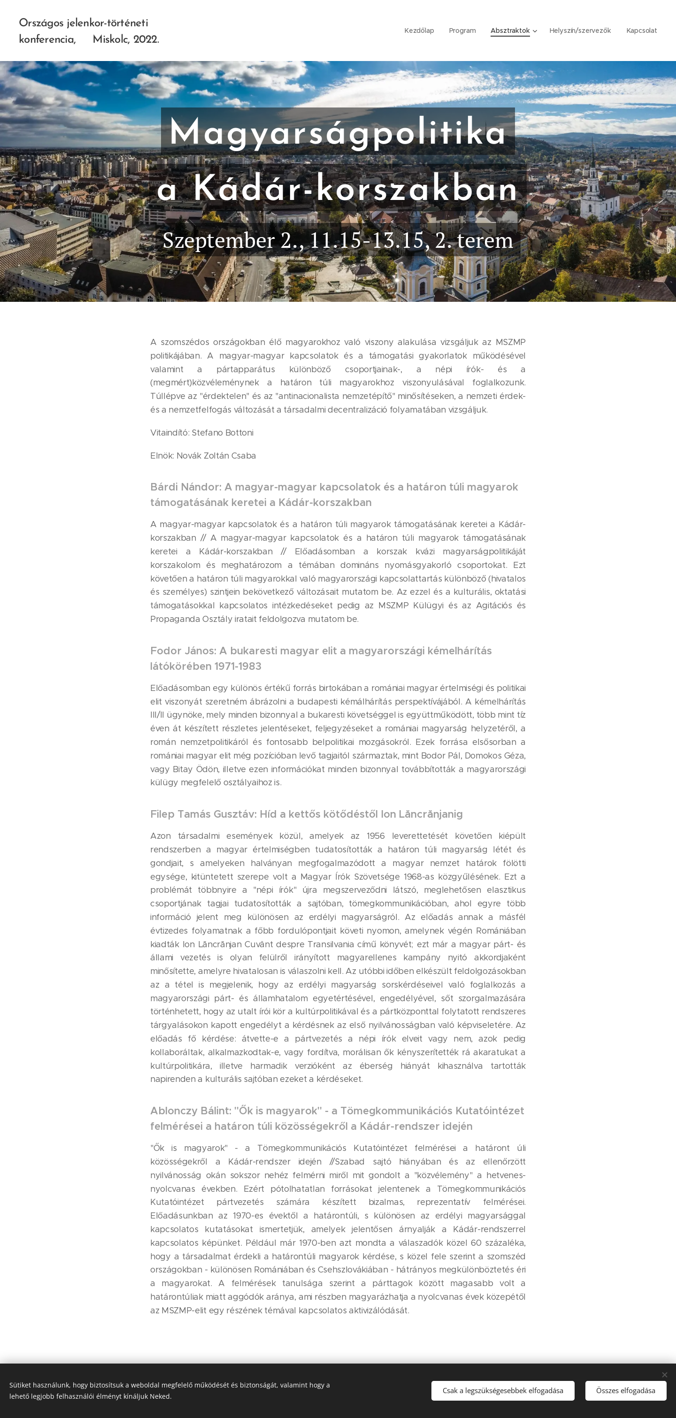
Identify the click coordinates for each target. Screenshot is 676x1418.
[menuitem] (420, 30)
